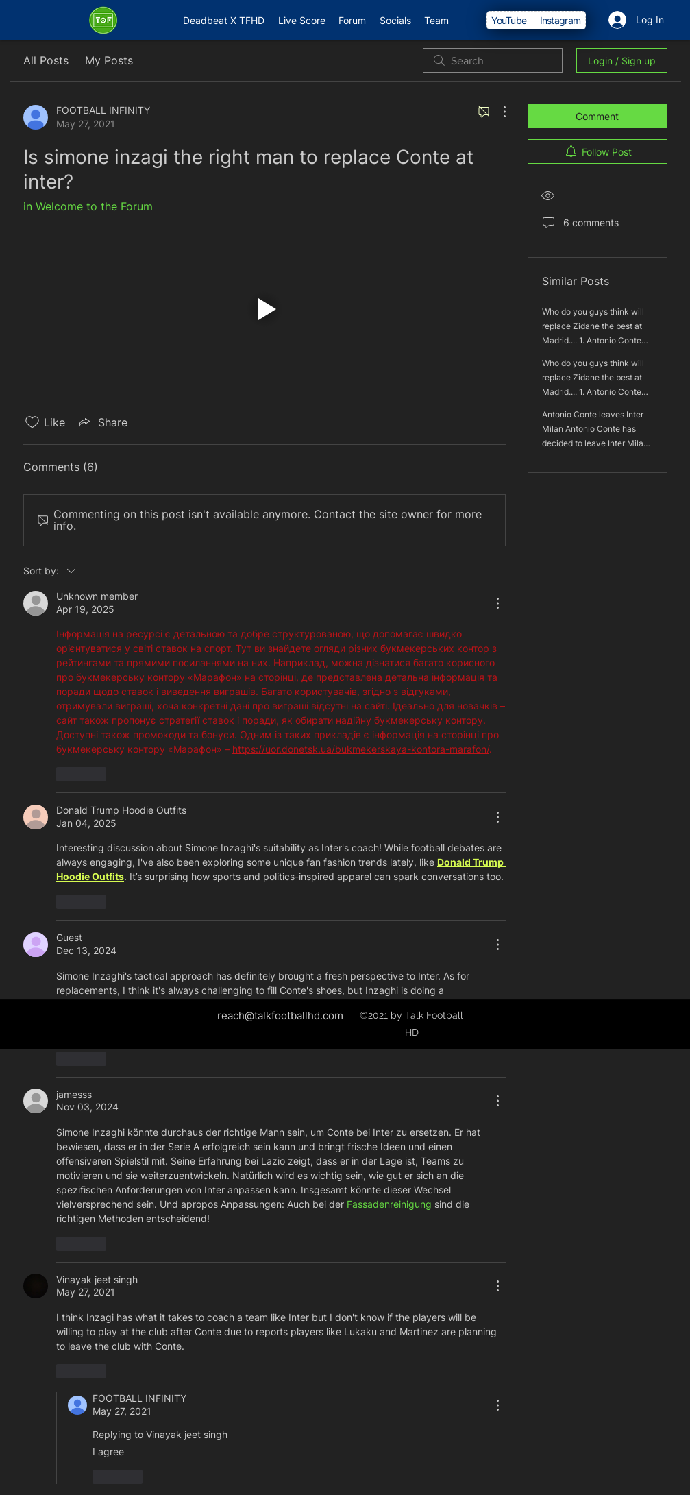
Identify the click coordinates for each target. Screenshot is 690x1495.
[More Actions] (497, 112)
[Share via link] (101, 422)
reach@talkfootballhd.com (280, 1015)
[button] (264, 309)
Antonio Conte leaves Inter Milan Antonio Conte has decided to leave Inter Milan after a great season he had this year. (595, 443)
